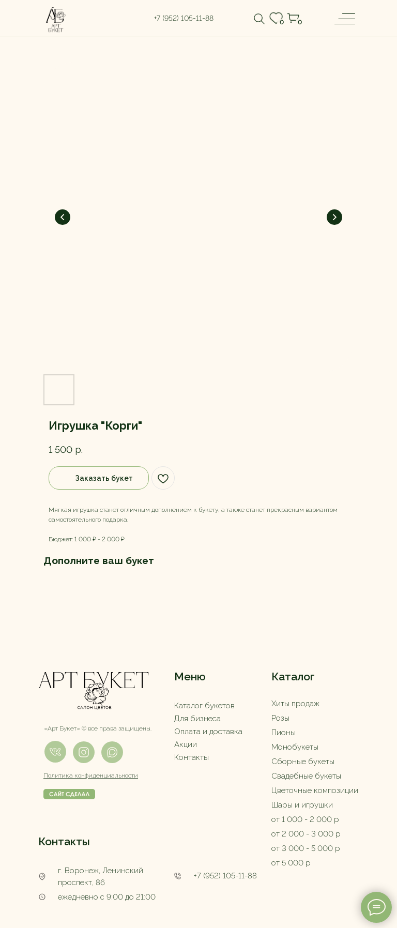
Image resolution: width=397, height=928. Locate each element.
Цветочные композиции (314, 790)
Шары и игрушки (302, 805)
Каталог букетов (204, 705)
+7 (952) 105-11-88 (225, 875)
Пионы (283, 732)
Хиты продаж (295, 703)
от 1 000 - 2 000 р (305, 819)
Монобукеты (294, 747)
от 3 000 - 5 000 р (305, 848)
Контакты (191, 757)
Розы (280, 718)
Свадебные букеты (306, 776)
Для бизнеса (197, 718)
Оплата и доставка (208, 731)
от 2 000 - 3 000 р (306, 834)
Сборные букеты (302, 761)
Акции (185, 744)
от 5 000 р (291, 863)
